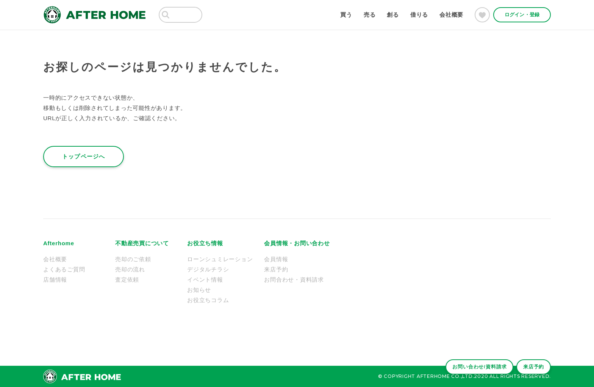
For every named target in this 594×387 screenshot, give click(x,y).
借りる (419, 14)
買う (346, 14)
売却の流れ (130, 269)
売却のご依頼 (133, 259)
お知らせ (199, 290)
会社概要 (451, 14)
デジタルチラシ (208, 269)
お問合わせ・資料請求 (294, 279)
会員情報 (276, 259)
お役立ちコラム (208, 300)
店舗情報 (55, 279)
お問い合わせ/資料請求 (474, 364)
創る (393, 14)
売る (370, 14)
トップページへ (83, 156)
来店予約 (531, 364)
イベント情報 (205, 279)
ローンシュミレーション (220, 259)
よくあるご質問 (64, 269)
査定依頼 (127, 279)
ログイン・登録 (522, 14)
